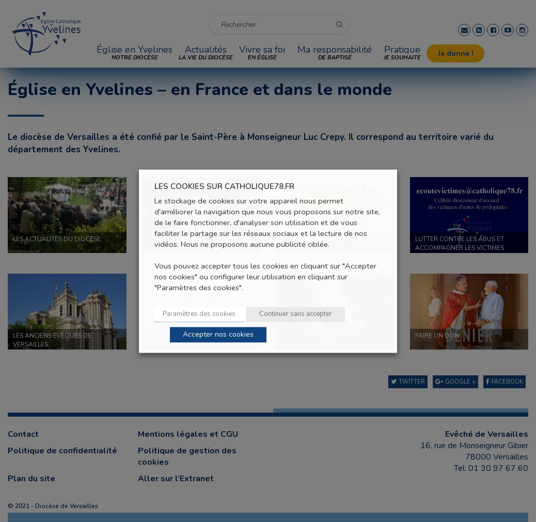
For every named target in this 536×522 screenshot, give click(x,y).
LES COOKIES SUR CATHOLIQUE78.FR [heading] (224, 186)
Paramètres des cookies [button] (199, 314)
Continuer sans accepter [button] (295, 314)
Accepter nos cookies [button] (218, 334)
